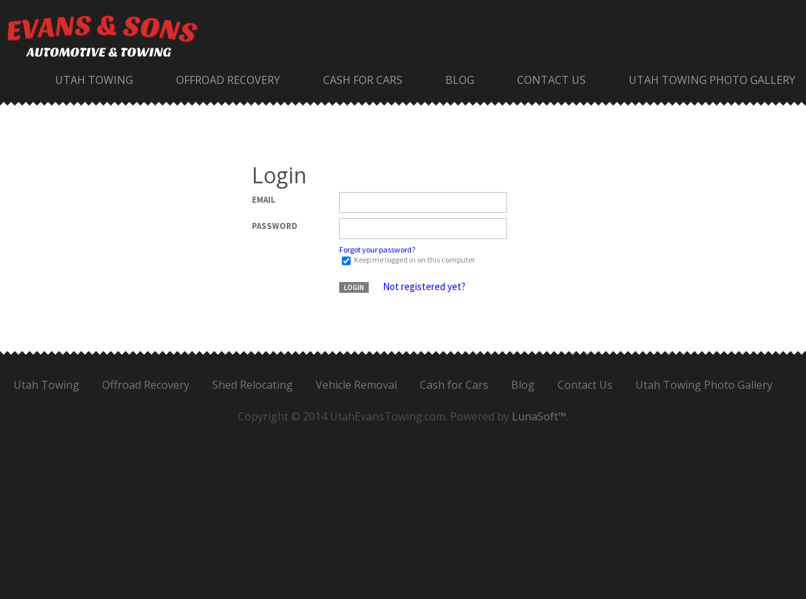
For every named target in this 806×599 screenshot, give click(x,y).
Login (354, 287)
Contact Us (551, 80)
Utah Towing (94, 80)
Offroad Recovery (228, 80)
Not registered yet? (424, 286)
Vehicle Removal (356, 384)
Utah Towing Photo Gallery (712, 80)
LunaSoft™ (539, 416)
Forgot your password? (377, 249)
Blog (459, 80)
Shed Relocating (252, 384)
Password (275, 226)
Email (263, 199)
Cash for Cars (362, 80)
